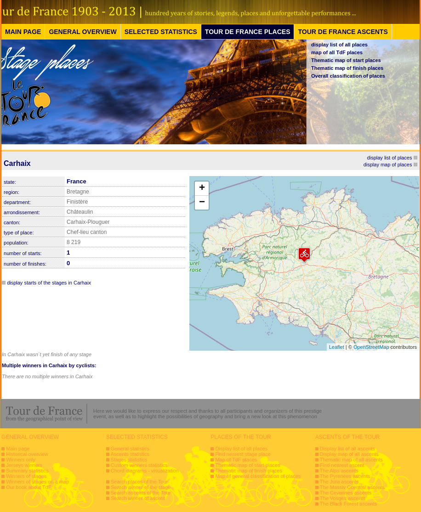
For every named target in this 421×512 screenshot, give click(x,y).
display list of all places (339, 44)
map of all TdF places (337, 52)
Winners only (20, 459)
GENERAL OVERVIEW (82, 31)
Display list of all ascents (347, 448)
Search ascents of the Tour (141, 492)
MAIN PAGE (23, 31)
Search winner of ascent (138, 498)
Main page (17, 448)
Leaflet (336, 347)
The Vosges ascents (342, 498)
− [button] (202, 203)
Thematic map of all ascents (351, 459)
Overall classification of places (348, 76)
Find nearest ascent (342, 465)
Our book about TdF (28, 487)
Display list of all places (241, 448)
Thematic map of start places (346, 60)
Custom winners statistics (139, 465)
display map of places (388, 164)
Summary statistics (27, 470)
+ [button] (202, 188)
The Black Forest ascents (348, 503)
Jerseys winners (24, 465)
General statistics (130, 448)
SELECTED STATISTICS (161, 31)
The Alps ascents (339, 470)
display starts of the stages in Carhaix (49, 282)
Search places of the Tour (139, 481)
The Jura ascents (339, 481)
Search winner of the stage (141, 487)
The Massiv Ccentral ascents (352, 487)
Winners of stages (26, 476)
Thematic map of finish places (347, 68)
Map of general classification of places (258, 476)
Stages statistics (129, 459)
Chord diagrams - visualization (145, 470)
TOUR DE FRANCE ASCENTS (342, 31)
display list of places (389, 157)
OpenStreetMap (371, 347)
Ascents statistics (130, 454)
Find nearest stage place (242, 454)
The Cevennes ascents (346, 492)
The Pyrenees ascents (345, 476)
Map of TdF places (236, 459)
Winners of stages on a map (37, 481)
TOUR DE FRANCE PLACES (247, 31)
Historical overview (27, 454)
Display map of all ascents (349, 454)
